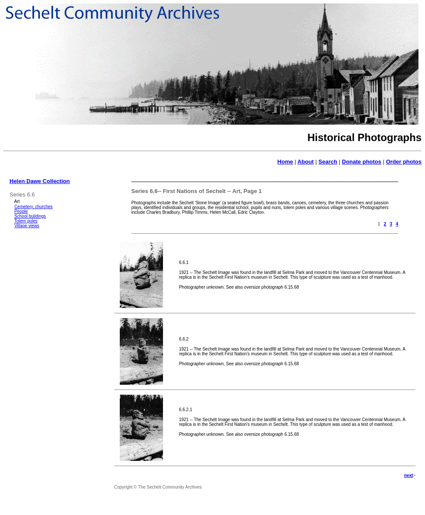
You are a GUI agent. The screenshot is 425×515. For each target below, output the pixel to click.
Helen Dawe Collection (40, 181)
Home (285, 161)
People (21, 211)
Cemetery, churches (33, 206)
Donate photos (361, 161)
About (305, 161)
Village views (26, 225)
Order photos (404, 161)
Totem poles (26, 221)
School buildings (30, 216)
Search (328, 161)
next (408, 475)
